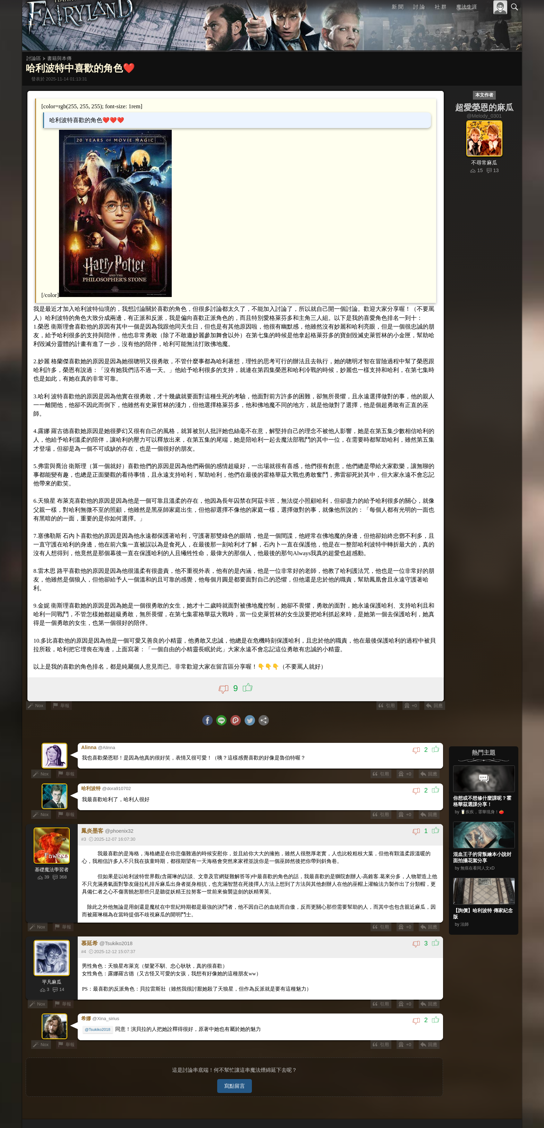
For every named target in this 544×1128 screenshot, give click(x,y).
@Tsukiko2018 (98, 1019)
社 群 (441, 7)
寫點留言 (234, 1074)
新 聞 (398, 7)
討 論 (419, 7)
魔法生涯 (466, 7)
